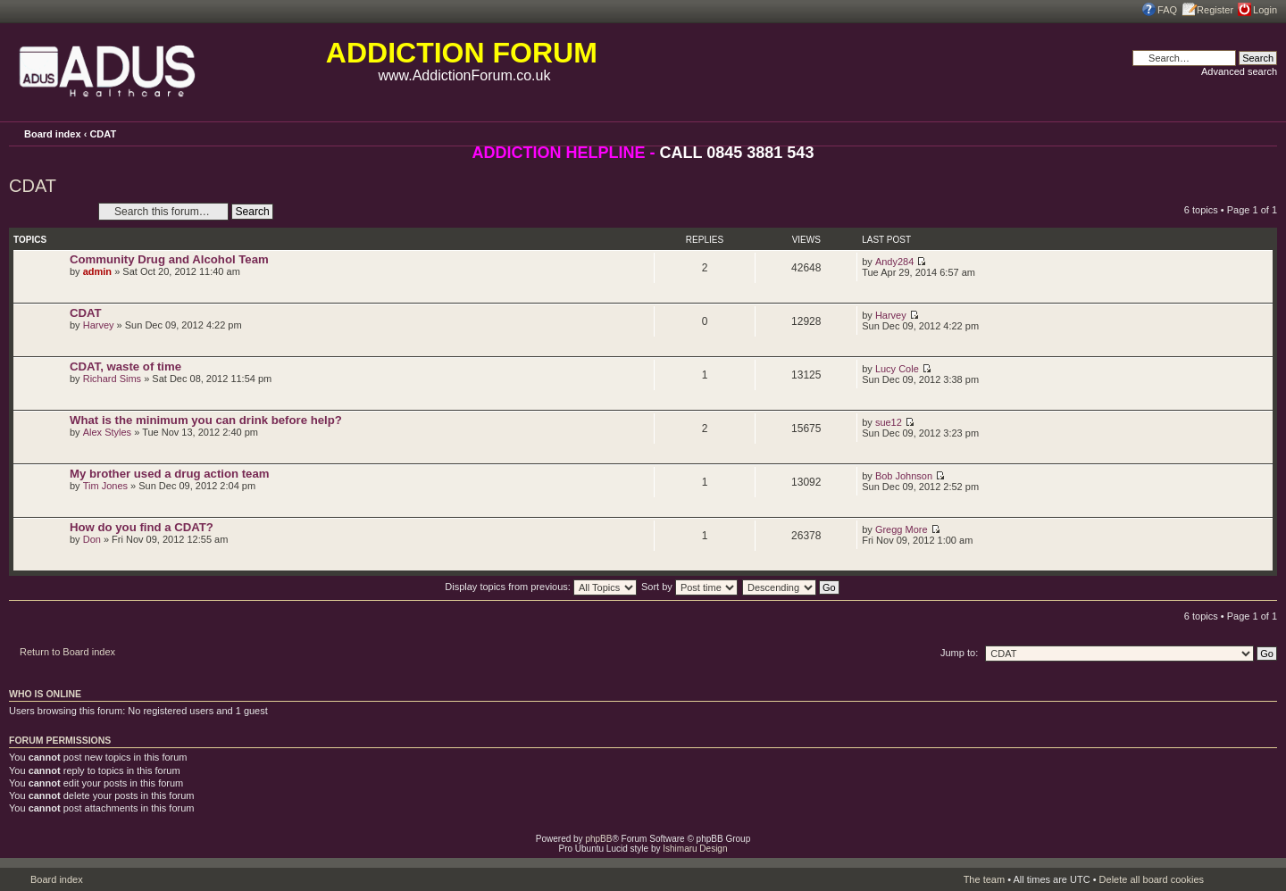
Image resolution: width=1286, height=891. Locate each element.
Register (1215, 9)
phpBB (598, 839)
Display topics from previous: (541, 586)
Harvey (98, 325)
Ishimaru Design (695, 849)
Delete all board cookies (1151, 879)
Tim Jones (105, 485)
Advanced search (1239, 71)
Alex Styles (107, 432)
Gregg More (901, 529)
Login (1265, 9)
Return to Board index (67, 651)
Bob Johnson (903, 475)
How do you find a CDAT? (141, 527)
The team (984, 879)
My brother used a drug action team (170, 473)
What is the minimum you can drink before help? (206, 420)
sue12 (888, 422)
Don (92, 539)
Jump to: (959, 652)
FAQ (1167, 9)
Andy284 (894, 261)
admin (97, 271)
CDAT (102, 134)
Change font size (1263, 133)
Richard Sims (112, 378)
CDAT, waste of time (125, 366)
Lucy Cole (897, 368)
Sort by (689, 586)
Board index (52, 134)
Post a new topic (49, 211)
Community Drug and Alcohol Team (169, 259)
